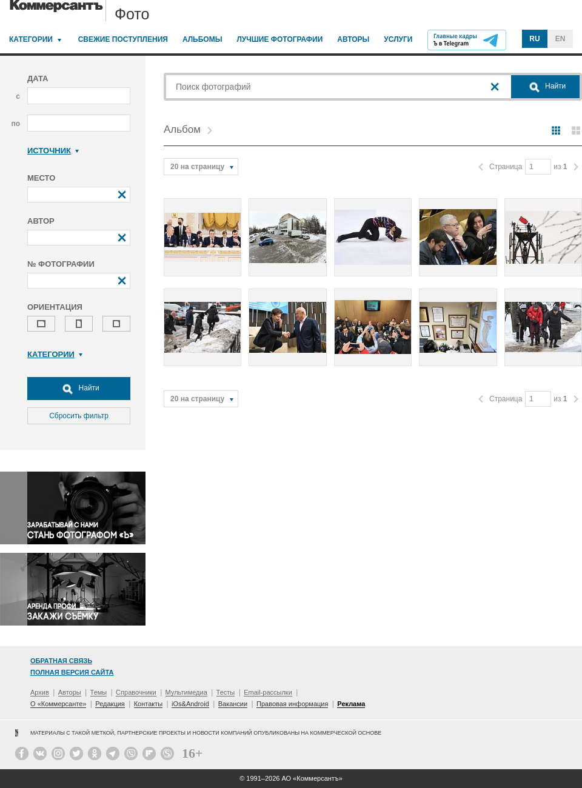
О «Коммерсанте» (58, 703)
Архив (39, 692)
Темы (98, 692)
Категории (31, 39)
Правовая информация (292, 703)
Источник (53, 150)
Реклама (351, 703)
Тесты (225, 692)
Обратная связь (61, 660)
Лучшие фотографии (279, 39)
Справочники (136, 692)
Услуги (398, 39)
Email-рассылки (268, 692)
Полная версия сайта (71, 672)
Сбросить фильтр (79, 416)
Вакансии (233, 703)
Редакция (109, 703)
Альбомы (202, 39)
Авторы (353, 39)
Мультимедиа (186, 692)
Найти (78, 388)
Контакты (148, 703)
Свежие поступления (123, 39)
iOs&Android (190, 703)
